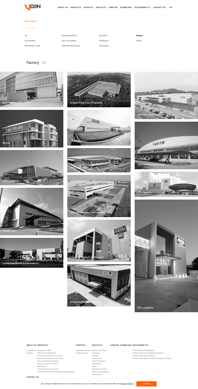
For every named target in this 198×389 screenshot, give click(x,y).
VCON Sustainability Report (143, 350)
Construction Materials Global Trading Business (56, 372)
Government (30, 41)
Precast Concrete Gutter (47, 364)
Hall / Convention (69, 41)
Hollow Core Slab (44, 350)
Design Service (82, 353)
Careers (113, 7)
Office (138, 41)
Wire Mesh (41, 366)
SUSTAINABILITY (142, 7)
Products (75, 7)
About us (63, 7)
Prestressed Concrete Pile (47, 369)
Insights (30, 353)
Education (103, 36)
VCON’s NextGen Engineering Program (147, 353)
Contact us (159, 7)
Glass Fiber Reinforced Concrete (50, 358)
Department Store (69, 36)
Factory (139, 36)
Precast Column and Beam (48, 361)
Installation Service (83, 350)
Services (88, 7)
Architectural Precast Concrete (50, 356)
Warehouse (104, 46)
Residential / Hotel (32, 46)
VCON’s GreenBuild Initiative (143, 356)
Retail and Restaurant (71, 46)
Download (126, 7)
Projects (101, 7)
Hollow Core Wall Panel (46, 353)
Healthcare (103, 41)
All (26, 36)
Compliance (31, 350)
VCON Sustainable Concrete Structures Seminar (151, 358)
